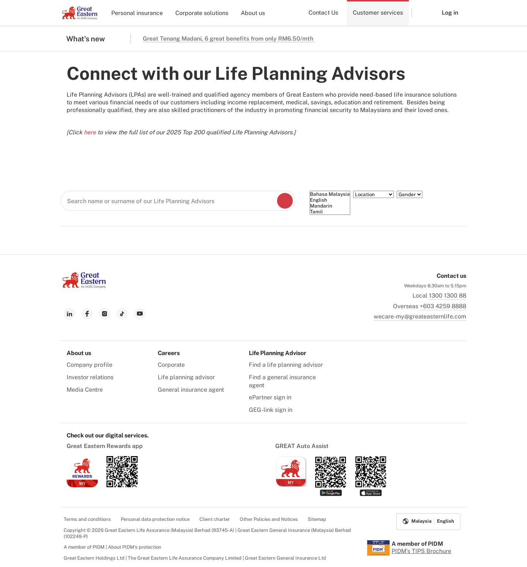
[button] (421, 13)
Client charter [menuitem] (214, 519)
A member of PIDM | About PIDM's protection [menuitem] (112, 547)
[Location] (373, 194)
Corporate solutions (201, 13)
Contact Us (323, 12)
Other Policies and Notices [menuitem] (269, 519)
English (330, 200)
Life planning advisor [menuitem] (186, 377)
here (90, 132)
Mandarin (330, 206)
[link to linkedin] (69, 314)
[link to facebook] (87, 314)
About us (253, 13)
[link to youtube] (140, 314)
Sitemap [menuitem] (317, 519)
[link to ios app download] (82, 485)
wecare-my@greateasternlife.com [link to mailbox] (420, 316)
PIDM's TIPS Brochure (421, 551)
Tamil (330, 212)
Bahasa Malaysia (330, 194)
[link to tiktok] (122, 314)
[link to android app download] (122, 485)
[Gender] (409, 194)
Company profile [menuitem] (89, 364)
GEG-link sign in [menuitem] (270, 409)
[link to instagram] (105, 314)
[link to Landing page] (84, 286)
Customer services (378, 12)
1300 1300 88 (447, 295)
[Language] (330, 203)
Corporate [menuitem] (171, 364)
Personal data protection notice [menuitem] (155, 519)
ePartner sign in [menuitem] (270, 397)
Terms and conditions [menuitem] (87, 519)
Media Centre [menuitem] (85, 389)
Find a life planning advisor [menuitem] (286, 364)
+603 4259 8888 (443, 306)
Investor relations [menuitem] (90, 377)
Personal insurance (137, 13)
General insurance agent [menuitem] (191, 389)
